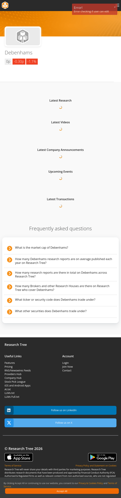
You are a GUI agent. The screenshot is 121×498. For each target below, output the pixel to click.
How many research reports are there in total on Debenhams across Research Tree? (61, 274)
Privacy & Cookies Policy (91, 483)
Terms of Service (13, 465)
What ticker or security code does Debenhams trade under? (55, 300)
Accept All (62, 491)
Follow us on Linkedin (41, 410)
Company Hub (13, 378)
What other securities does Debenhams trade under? (51, 311)
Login (65, 363)
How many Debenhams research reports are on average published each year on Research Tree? (63, 261)
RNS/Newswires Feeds (18, 370)
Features (10, 363)
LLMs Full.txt (12, 396)
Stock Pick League (15, 381)
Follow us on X (38, 422)
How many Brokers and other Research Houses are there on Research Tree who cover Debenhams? (62, 288)
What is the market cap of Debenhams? (41, 248)
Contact (66, 370)
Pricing (9, 366)
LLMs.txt (10, 393)
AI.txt (8, 389)
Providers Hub (13, 374)
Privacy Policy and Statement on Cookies (96, 465)
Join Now (67, 366)
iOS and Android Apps (17, 385)
